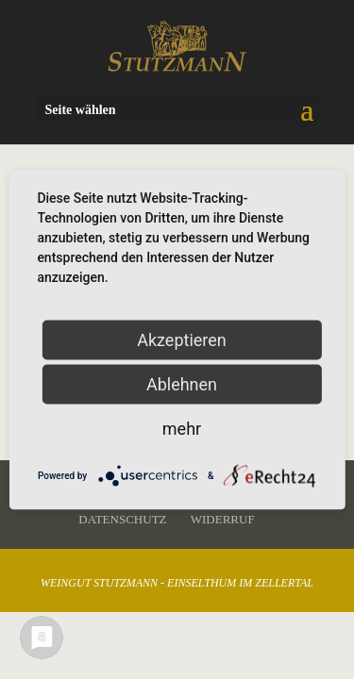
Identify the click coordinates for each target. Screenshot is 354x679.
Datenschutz (122, 519)
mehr (181, 429)
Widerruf (223, 519)
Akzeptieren (182, 340)
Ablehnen (181, 384)
